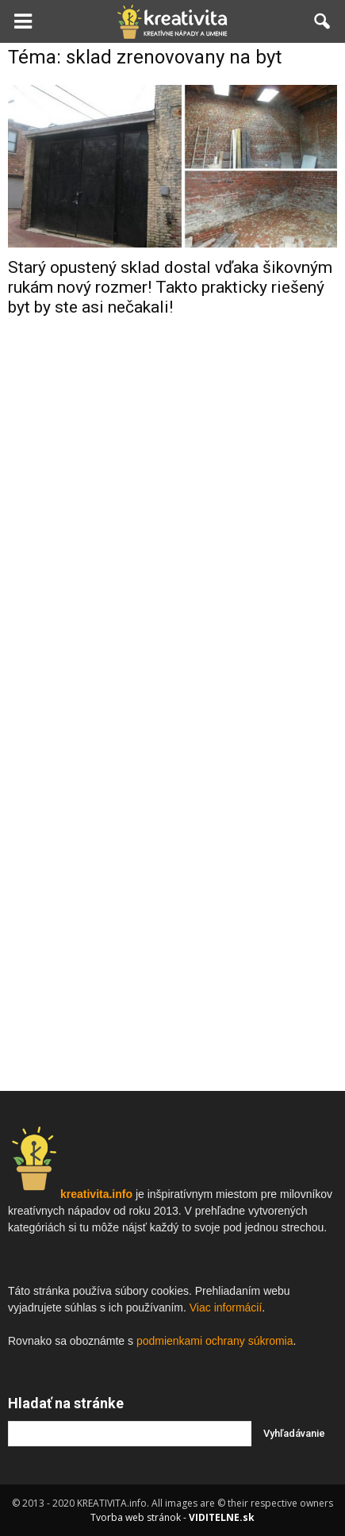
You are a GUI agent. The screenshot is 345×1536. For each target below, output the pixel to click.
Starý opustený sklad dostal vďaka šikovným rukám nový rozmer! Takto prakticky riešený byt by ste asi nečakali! (170, 287)
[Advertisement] (173, 582)
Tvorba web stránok (135, 1517)
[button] (323, 21)
